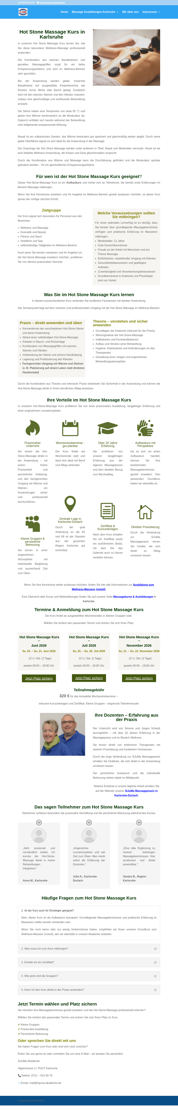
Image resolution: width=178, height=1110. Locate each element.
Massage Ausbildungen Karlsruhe (93, 12)
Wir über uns (130, 12)
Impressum (149, 12)
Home (64, 12)
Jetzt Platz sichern (39, 678)
